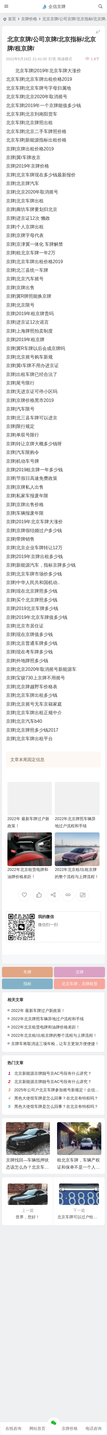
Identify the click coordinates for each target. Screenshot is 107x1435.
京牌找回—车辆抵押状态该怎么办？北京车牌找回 (27, 1167)
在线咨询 (13, 1428)
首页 (12, 19)
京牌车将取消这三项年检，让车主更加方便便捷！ (55, 1043)
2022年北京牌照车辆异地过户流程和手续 (47, 1019)
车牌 (27, 972)
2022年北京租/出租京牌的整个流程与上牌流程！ (54, 1035)
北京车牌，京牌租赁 (80, 983)
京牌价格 (29, 19)
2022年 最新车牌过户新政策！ (38, 1010)
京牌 (80, 972)
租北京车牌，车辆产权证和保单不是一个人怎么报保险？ (78, 1167)
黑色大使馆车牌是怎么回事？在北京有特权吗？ (56, 1098)
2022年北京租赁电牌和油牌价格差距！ (45, 1027)
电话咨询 (94, 1428)
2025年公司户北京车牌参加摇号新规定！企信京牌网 (60, 1090)
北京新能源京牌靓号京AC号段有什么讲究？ (53, 1073)
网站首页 (37, 1428)
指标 (27, 983)
